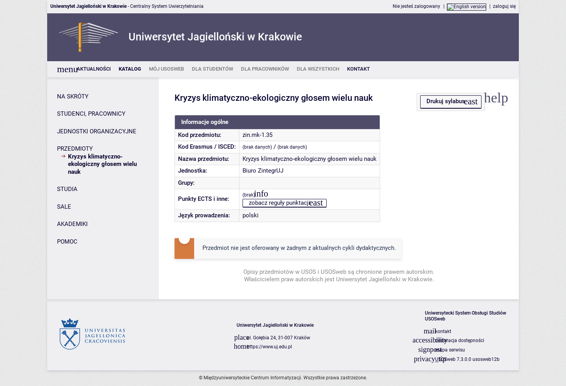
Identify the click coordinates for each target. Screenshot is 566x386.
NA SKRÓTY (72, 96)
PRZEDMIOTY (75, 148)
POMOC (67, 241)
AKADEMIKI (72, 224)
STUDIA (67, 189)
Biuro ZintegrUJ (263, 170)
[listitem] (94, 69)
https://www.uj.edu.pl (269, 347)
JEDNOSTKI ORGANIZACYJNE (96, 131)
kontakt (443, 331)
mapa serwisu (450, 350)
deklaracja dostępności (459, 340)
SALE (64, 206)
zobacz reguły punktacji (279, 202)
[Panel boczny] (103, 188)
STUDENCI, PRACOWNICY (91, 113)
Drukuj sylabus (445, 101)
